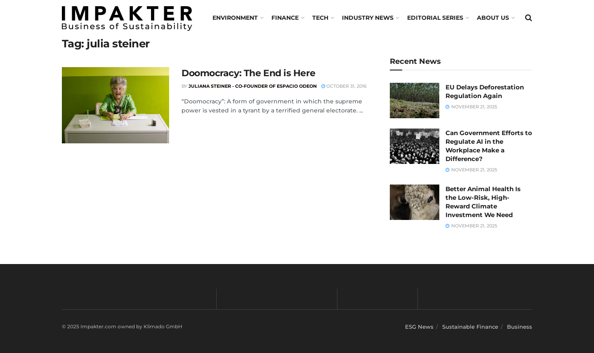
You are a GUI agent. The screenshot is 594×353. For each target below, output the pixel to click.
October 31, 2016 (344, 86)
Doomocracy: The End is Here (248, 73)
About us (493, 17)
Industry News (368, 17)
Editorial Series (435, 17)
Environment (235, 17)
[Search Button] (528, 17)
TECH (320, 17)
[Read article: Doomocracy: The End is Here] (115, 105)
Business (519, 326)
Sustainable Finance (470, 326)
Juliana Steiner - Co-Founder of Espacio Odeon (253, 86)
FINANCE (285, 17)
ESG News (419, 326)
